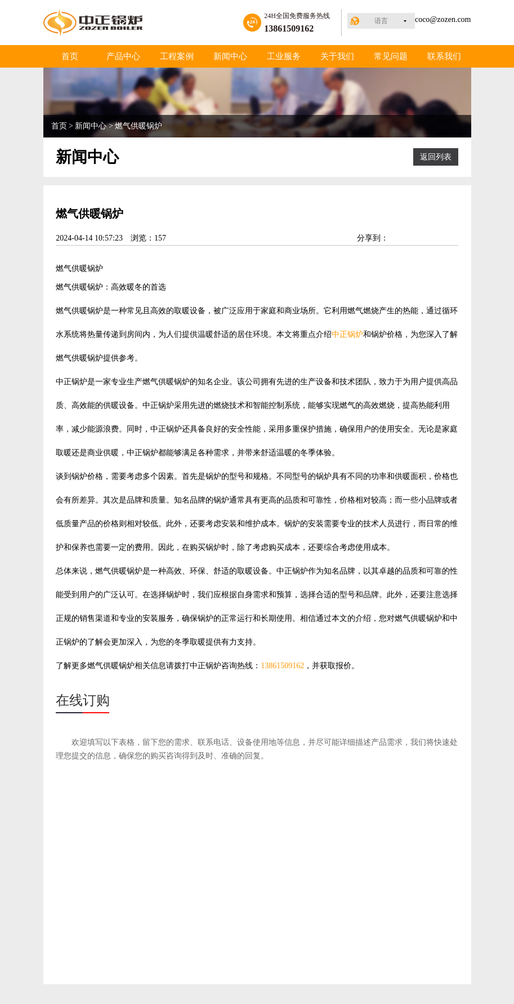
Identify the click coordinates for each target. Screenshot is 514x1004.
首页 (69, 56)
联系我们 (444, 56)
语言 (381, 21)
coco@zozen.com (443, 19)
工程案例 (177, 56)
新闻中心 (230, 56)
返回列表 (436, 157)
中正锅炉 (347, 334)
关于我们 (337, 56)
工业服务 (284, 56)
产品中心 (123, 56)
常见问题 (391, 56)
